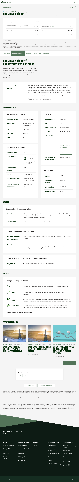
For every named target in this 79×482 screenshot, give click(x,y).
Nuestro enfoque (22, 445)
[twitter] (66, 465)
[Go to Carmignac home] (6, 2)
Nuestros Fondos (37, 449)
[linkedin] (63, 465)
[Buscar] (74, 2)
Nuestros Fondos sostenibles (22, 452)
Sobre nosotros (52, 445)
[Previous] (20, 26)
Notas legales (66, 450)
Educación (35, 445)
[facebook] (69, 465)
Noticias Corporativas (53, 453)
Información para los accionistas (53, 449)
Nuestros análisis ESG (23, 449)
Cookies (65, 457)
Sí (20, 375)
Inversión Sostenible (23, 442)
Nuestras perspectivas (8, 445)
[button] (9, 443)
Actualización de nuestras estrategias (9, 452)
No (25, 375)
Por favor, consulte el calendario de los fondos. (65, 145)
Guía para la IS (21, 460)
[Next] (21, 26)
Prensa (50, 460)
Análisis (5, 442)
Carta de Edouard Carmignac (7, 457)
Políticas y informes (23, 457)
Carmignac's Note (7, 449)
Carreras (50, 457)
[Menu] (77, 2)
